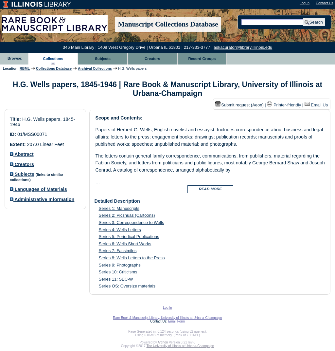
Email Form (176, 321)
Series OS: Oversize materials (127, 286)
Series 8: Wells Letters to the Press (132, 257)
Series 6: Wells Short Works (125, 243)
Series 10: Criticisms (118, 271)
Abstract (22, 154)
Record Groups (202, 59)
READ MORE (210, 189)
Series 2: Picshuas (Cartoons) (127, 215)
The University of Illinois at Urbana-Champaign (180, 346)
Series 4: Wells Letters (120, 229)
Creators (152, 59)
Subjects (103, 59)
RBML (25, 68)
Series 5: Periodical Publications (129, 236)
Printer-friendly (287, 104)
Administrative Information (42, 199)
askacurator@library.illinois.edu (243, 47)
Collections (53, 59)
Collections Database (54, 68)
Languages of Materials (38, 189)
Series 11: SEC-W (116, 279)
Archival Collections (95, 68)
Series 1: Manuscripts (119, 208)
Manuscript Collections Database (168, 24)
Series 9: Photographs (120, 265)
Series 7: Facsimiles (118, 250)
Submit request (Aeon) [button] (239, 104)
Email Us (319, 104)
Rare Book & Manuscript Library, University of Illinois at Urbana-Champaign (167, 318)
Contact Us (324, 3)
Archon (163, 342)
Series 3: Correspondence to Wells (131, 222)
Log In (304, 3)
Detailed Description (117, 201)
